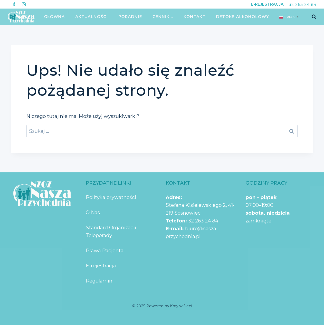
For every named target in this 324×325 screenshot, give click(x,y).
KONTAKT (195, 16)
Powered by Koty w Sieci (169, 306)
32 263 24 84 (302, 4)
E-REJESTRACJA (267, 4)
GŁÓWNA (54, 16)
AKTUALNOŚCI (91, 16)
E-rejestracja (101, 266)
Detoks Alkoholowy (242, 16)
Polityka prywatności (111, 197)
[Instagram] (23, 4)
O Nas (93, 212)
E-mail (174, 228)
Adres (173, 197)
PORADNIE (130, 16)
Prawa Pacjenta (105, 250)
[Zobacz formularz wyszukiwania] (314, 17)
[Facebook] (14, 4)
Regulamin (99, 281)
